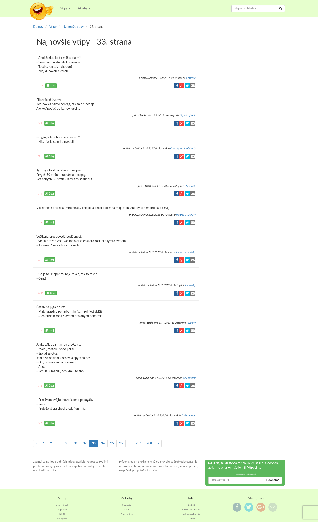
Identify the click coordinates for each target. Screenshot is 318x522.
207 (138, 443)
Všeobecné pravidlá (191, 509)
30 (66, 443)
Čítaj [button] (51, 85)
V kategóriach (62, 505)
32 (85, 443)
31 (76, 443)
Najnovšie (62, 509)
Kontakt (191, 505)
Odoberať (272, 480)
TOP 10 (62, 514)
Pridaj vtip (62, 518)
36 (121, 443)
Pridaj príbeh (127, 514)
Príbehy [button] (84, 8)
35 (112, 443)
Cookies (191, 518)
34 (103, 443)
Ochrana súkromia (191, 514)
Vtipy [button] (65, 8)
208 (149, 443)
